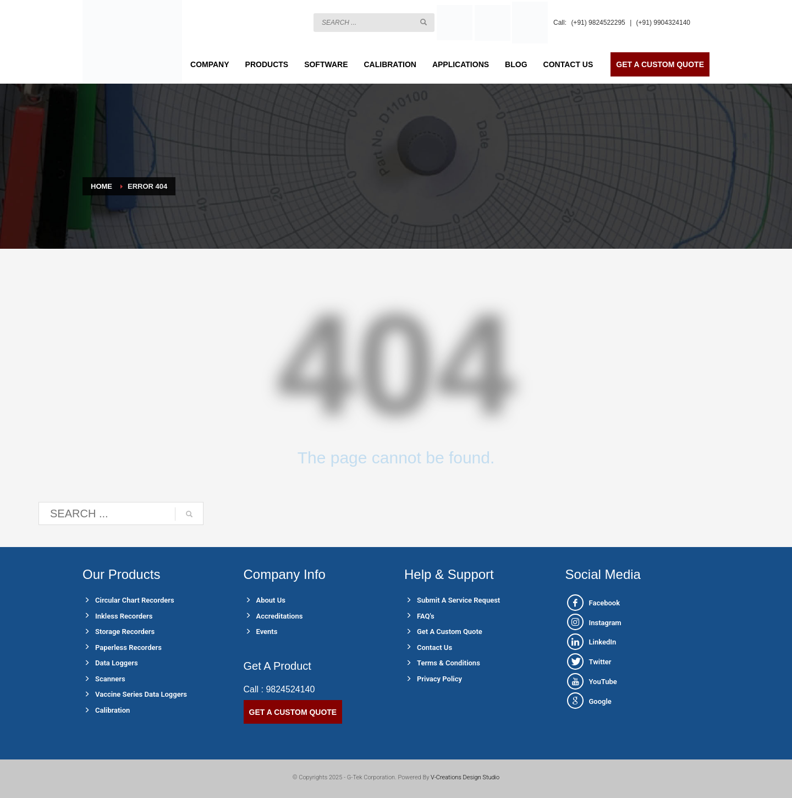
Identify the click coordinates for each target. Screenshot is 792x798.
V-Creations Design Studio (465, 777)
